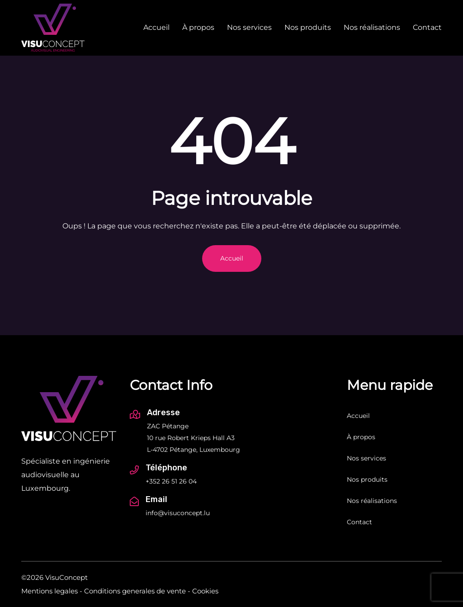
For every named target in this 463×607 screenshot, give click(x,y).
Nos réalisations (372, 27)
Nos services (249, 27)
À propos (198, 27)
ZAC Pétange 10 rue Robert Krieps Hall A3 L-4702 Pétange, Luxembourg (193, 438)
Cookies (205, 591)
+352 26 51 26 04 (171, 481)
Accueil (156, 27)
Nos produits (307, 27)
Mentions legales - (51, 591)
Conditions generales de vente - (137, 591)
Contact (427, 27)
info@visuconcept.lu (178, 513)
